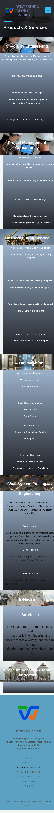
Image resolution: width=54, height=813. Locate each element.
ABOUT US (28, 762)
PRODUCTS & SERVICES (28, 767)
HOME (28, 757)
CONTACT (28, 786)
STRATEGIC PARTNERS (28, 772)
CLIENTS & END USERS (28, 776)
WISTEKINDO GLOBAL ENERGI (27, 10)
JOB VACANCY (28, 781)
